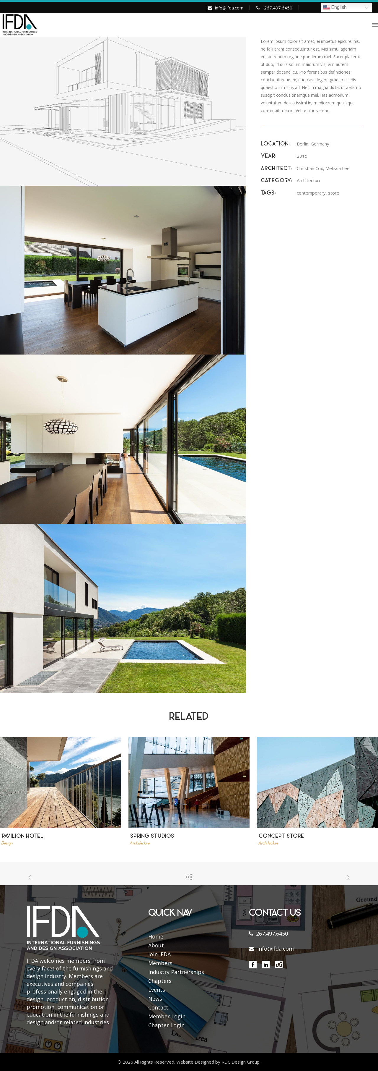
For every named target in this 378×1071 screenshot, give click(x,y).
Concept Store (281, 836)
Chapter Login (166, 1025)
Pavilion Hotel (23, 836)
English (335, 7)
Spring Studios (152, 836)
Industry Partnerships (176, 971)
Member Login (166, 1016)
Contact (158, 1007)
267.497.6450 (278, 8)
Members (160, 963)
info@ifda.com (229, 8)
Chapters (160, 980)
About (156, 945)
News (155, 998)
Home (155, 936)
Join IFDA (159, 954)
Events (156, 989)
